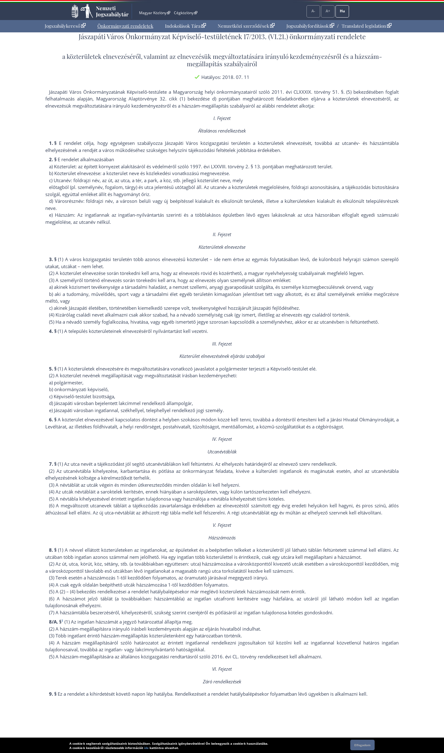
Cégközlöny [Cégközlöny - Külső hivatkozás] (185, 12)
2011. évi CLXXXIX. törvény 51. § (307, 92)
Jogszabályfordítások (310, 26)
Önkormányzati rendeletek (125, 26)
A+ (328, 11)
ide (146, 748)
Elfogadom (362, 745)
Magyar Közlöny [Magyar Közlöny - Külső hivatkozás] (154, 12)
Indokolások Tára (185, 26)
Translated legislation (367, 26)
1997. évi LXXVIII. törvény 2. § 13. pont (231, 166)
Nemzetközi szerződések (246, 26)
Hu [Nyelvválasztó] (342, 11)
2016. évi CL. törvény (234, 656)
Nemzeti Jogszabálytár (112, 11)
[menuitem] (65, 26)
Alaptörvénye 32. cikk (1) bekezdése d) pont (178, 99)
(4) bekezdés (83, 591)
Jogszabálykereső (65, 26)
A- (313, 11)
